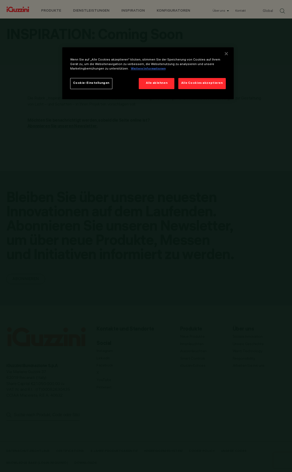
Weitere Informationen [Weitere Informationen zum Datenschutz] (148, 69)
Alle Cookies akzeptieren (202, 83)
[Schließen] (226, 53)
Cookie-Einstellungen (91, 83)
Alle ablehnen (156, 83)
